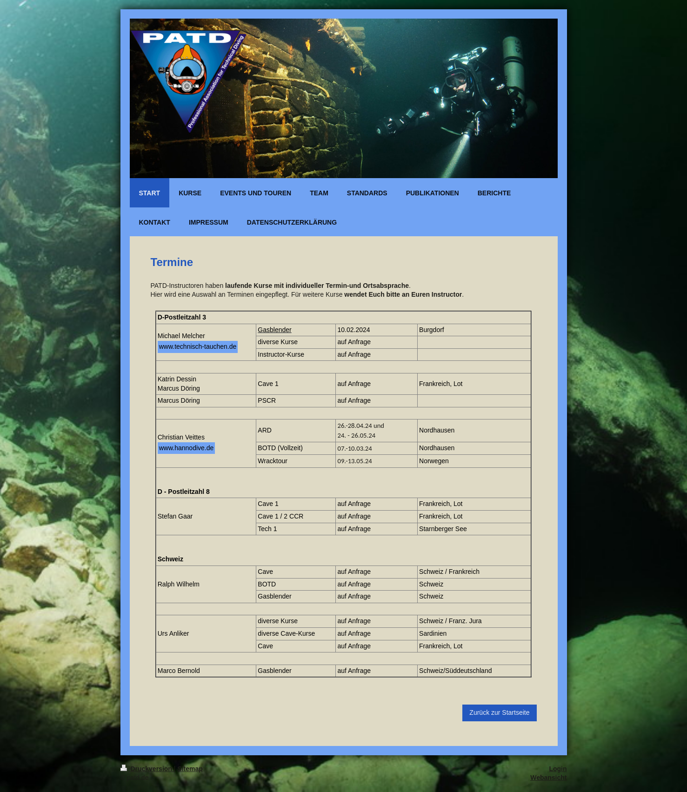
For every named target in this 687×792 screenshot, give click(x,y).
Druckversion (147, 768)
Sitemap (189, 768)
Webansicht (548, 777)
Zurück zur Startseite (499, 712)
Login (558, 768)
